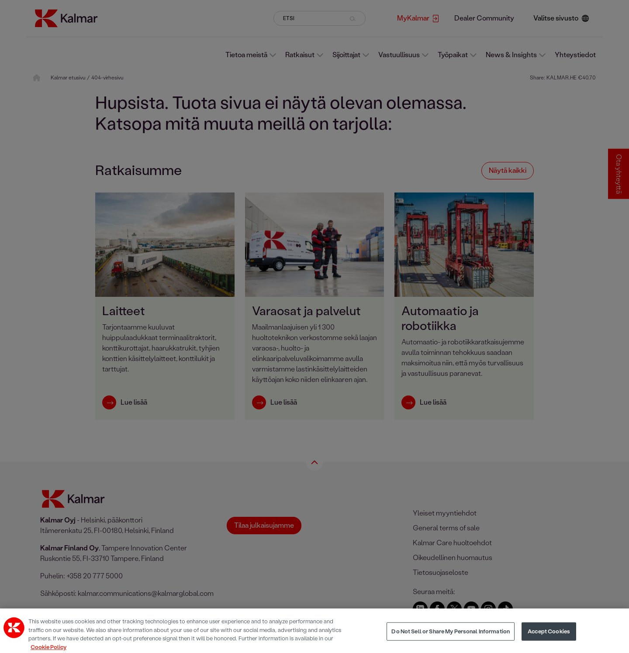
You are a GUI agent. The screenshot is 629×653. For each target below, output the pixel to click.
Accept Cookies (549, 636)
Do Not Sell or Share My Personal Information (450, 636)
